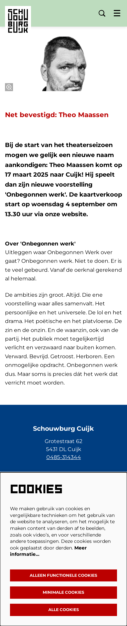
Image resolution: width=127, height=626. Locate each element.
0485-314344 (63, 457)
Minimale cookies (63, 592)
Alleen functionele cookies (63, 575)
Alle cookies (63, 609)
